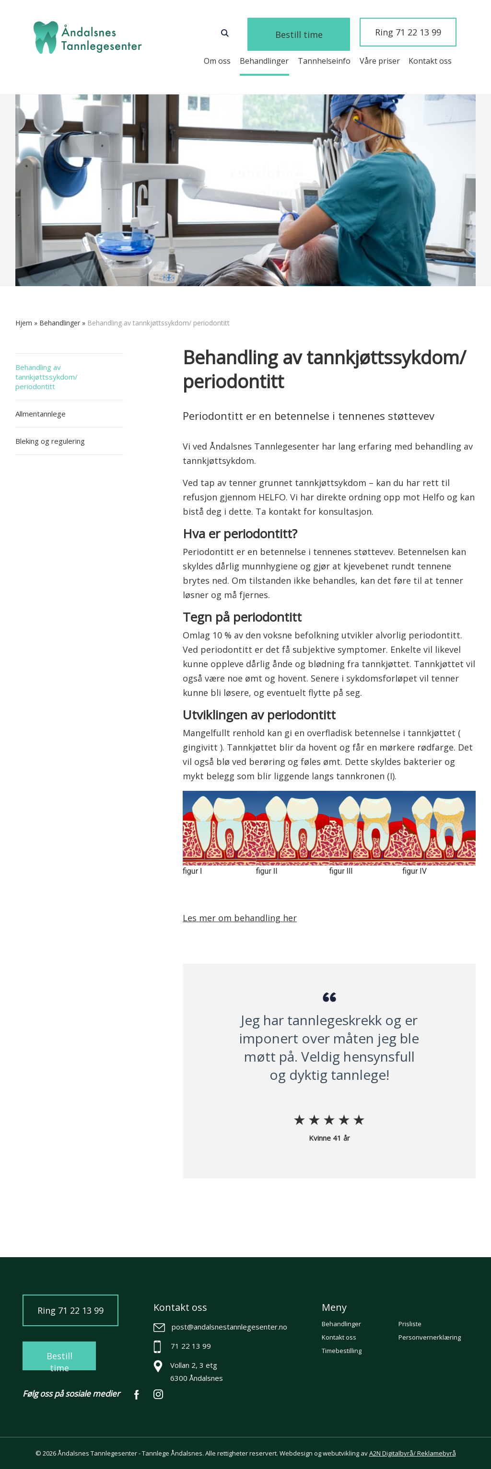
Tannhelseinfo (324, 61)
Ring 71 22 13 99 (413, 33)
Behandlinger (264, 61)
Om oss (217, 61)
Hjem (23, 322)
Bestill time (325, 34)
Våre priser (380, 61)
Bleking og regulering (50, 441)
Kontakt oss (430, 61)
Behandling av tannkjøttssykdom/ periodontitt (46, 376)
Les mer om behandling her (240, 918)
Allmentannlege (40, 413)
